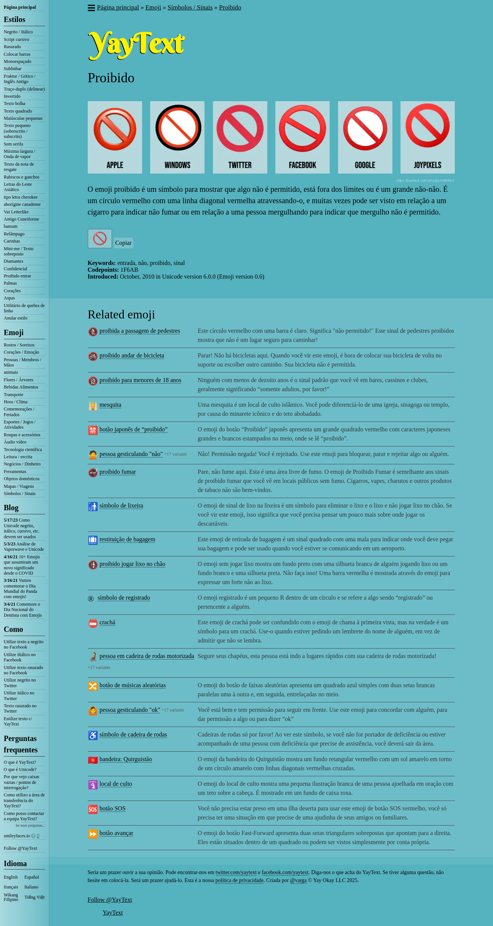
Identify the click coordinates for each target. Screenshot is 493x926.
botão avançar (116, 833)
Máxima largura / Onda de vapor (19, 154)
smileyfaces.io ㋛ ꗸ (21, 835)
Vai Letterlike (16, 212)
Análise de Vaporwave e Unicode (24, 546)
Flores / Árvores (18, 379)
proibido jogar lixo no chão (132, 564)
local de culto (116, 783)
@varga (298, 880)
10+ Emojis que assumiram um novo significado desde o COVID (22, 565)
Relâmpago (14, 234)
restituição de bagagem (128, 539)
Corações (12, 290)
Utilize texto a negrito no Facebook (24, 644)
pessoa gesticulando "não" (131, 454)
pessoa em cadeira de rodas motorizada (147, 656)
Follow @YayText (20, 848)
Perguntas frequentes (21, 744)
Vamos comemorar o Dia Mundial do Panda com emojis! (20, 588)
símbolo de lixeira (121, 505)
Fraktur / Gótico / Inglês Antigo (20, 79)
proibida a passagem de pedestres (140, 330)
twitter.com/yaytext (236, 872)
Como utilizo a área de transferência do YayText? (24, 800)
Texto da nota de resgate (19, 166)
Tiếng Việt (35, 897)
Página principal (20, 7)
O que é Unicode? (20, 769)
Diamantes (13, 261)
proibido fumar (118, 471)
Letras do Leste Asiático (18, 187)
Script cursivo (16, 39)
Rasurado (12, 46)
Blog (11, 507)
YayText (113, 912)
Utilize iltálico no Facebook (20, 657)
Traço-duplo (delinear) (24, 89)
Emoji (13, 332)
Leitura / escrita (18, 456)
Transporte (13, 394)
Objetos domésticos (21, 478)
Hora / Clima (16, 401)
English (11, 877)
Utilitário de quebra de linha (24, 308)
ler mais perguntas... (30, 825)
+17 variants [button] (175, 454)
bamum (10, 226)
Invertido (12, 96)
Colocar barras (17, 54)
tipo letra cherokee (20, 197)
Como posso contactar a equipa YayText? (24, 816)
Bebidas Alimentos (21, 387)
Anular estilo (15, 318)
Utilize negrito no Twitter (20, 682)
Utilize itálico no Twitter (19, 695)
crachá (107, 622)
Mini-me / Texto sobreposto (18, 251)
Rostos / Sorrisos (19, 345)
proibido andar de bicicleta (132, 355)
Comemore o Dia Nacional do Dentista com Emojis (23, 610)
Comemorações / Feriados (19, 411)
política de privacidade (239, 880)
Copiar (123, 243)
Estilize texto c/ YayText (18, 721)
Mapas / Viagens (19, 486)
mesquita (110, 404)
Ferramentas (15, 471)
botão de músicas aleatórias (133, 685)
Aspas (9, 298)
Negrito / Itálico (18, 31)
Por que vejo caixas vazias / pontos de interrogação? (21, 782)
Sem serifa (13, 144)
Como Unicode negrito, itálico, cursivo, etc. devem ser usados (21, 528)
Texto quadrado (18, 111)
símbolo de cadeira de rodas (133, 734)
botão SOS (113, 808)
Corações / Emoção (21, 352)
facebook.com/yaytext (285, 872)
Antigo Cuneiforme (21, 219)
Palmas (10, 283)
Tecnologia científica (23, 449)
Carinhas (12, 241)
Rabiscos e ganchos (21, 177)
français (11, 887)
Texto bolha (14, 103)
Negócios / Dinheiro (22, 464)
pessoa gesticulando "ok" (130, 710)
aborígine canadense (22, 204)
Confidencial (15, 268)
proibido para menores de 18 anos (140, 380)
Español (32, 877)
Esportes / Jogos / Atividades (20, 424)
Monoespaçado (17, 61)
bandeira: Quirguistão (126, 759)
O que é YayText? (20, 762)
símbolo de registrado (124, 597)
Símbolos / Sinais (20, 493)
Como (13, 629)
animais (11, 372)
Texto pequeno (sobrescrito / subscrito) (17, 131)
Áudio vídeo (15, 442)
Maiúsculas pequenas (23, 118)
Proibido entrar (17, 276)
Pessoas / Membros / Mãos (22, 362)
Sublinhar (13, 68)
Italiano (32, 887)
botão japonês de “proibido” (134, 429)
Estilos (14, 19)
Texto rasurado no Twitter (20, 708)
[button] (91, 9)
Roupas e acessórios (22, 434)
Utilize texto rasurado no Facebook (23, 670)
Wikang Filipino (11, 897)
